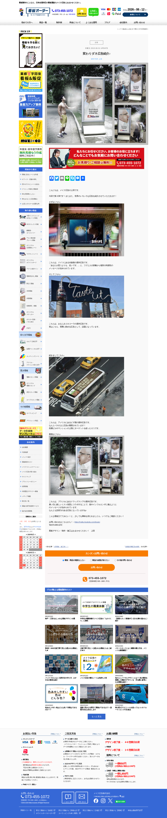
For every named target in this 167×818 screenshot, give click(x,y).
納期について (135, 14)
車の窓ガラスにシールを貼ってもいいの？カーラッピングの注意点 (131, 709)
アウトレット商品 (29, 420)
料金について (75, 22)
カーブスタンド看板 (29, 400)
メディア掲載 (26, 496)
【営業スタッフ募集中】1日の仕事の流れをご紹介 (131, 620)
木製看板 (26, 298)
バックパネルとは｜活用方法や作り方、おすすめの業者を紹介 (60, 679)
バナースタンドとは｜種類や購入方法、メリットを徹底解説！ (131, 649)
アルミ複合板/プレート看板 (27, 239)
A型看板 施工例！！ (61, 547)
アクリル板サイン (29, 268)
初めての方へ (26, 22)
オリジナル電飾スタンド (27, 384)
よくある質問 (91, 22)
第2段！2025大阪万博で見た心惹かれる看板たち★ (61, 649)
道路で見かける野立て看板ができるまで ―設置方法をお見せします (96, 709)
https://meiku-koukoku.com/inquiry (87, 522)
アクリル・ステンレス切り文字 (29, 364)
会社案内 (123, 22)
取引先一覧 (25, 501)
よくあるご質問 (68, 802)
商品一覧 (43, 22)
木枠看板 (26, 291)
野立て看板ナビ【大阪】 (91, 810)
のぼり (25, 328)
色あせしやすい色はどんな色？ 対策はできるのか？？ (61, 709)
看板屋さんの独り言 (127, 29)
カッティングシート (29, 356)
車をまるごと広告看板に (30, 199)
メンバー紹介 (26, 457)
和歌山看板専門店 (134, 810)
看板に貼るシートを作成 (30, 174)
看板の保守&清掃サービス (30, 506)
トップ (119, 29)
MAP (122, 796)
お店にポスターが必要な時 (30, 204)
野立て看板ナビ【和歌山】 (68, 810)
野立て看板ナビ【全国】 (44, 810)
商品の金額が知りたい (99, 560)
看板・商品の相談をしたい (73, 560)
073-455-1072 (62, 10)
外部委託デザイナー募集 (30, 491)
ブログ (107, 22)
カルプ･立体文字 (28, 341)
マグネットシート (29, 254)
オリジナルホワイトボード (28, 261)
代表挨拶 (25, 452)
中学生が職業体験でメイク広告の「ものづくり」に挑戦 (96, 620)
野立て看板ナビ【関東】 (114, 810)
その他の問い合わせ (123, 560)
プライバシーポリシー (29, 482)
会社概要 (25, 447)
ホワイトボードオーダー (44, 813)
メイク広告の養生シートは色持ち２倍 (93, 678)
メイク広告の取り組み (29, 472)
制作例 (59, 22)
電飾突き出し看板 (29, 276)
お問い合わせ (139, 22)
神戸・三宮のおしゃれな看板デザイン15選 (60, 619)
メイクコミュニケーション (30, 467)
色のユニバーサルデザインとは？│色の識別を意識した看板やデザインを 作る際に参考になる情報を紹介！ (131, 680)
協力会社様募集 (27, 511)
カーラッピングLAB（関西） (69, 813)
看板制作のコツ (27, 462)
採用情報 (25, 486)
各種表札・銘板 (28, 306)
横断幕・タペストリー (27, 232)
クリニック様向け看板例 (30, 189)
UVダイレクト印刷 (29, 224)
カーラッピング (28, 413)
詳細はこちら (55, 734)
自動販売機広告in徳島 (132, 547)
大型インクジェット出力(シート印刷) (29, 217)
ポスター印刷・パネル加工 (28, 321)
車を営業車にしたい (28, 194)
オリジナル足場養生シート (28, 246)
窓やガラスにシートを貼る (30, 184)
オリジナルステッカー (27, 313)
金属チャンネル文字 (29, 349)
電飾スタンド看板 (29, 377)
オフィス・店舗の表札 (29, 179)
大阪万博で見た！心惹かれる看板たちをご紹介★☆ (96, 649)
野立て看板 (27, 284)
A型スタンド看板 (28, 392)
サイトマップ (26, 477)
